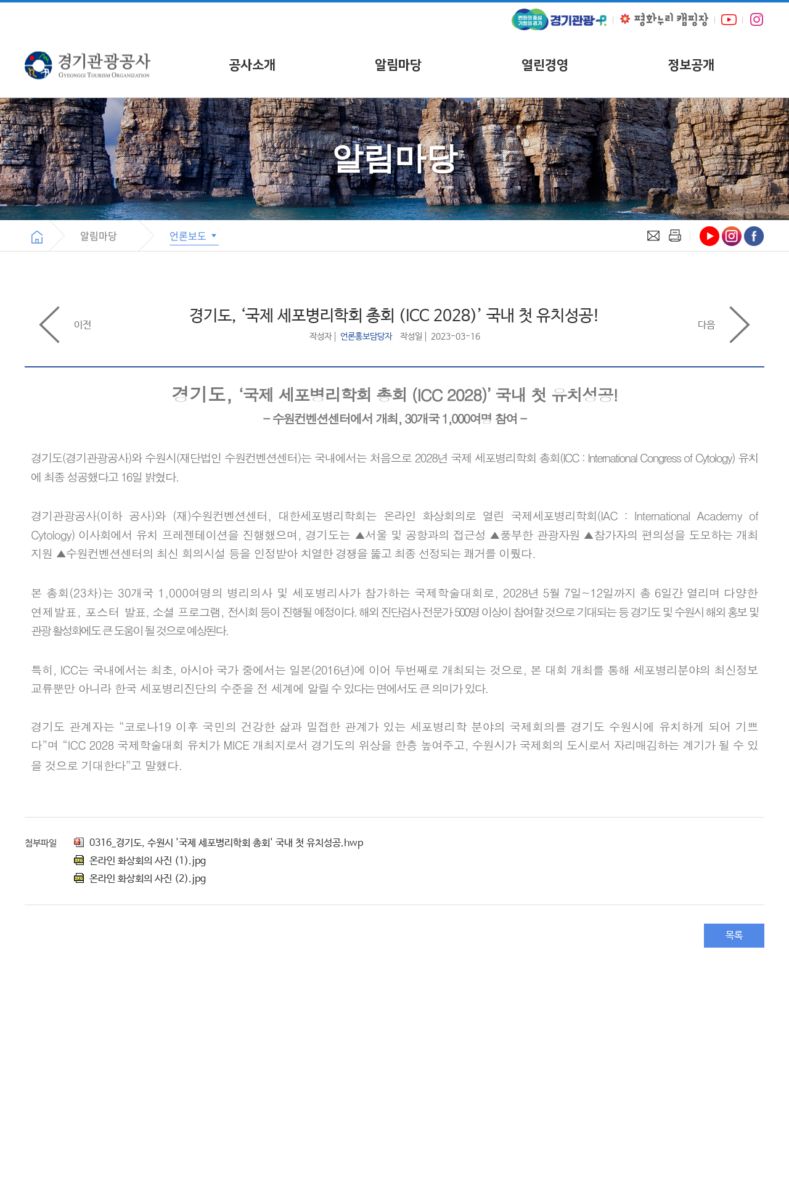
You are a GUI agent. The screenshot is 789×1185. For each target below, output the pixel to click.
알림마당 (398, 65)
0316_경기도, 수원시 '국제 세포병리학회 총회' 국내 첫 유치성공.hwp (218, 843)
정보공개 (691, 65)
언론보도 (194, 235)
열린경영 (544, 65)
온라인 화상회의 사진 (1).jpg (140, 861)
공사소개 (252, 65)
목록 (734, 935)
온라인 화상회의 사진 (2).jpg (140, 879)
